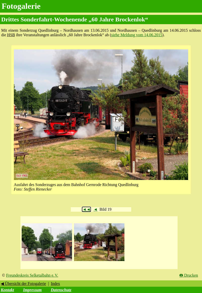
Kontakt (7, 290)
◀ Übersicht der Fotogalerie (23, 283)
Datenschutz (61, 290)
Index (55, 283)
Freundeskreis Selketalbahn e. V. (32, 275)
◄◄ (86, 209)
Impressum (32, 290)
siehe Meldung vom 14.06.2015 (136, 35)
